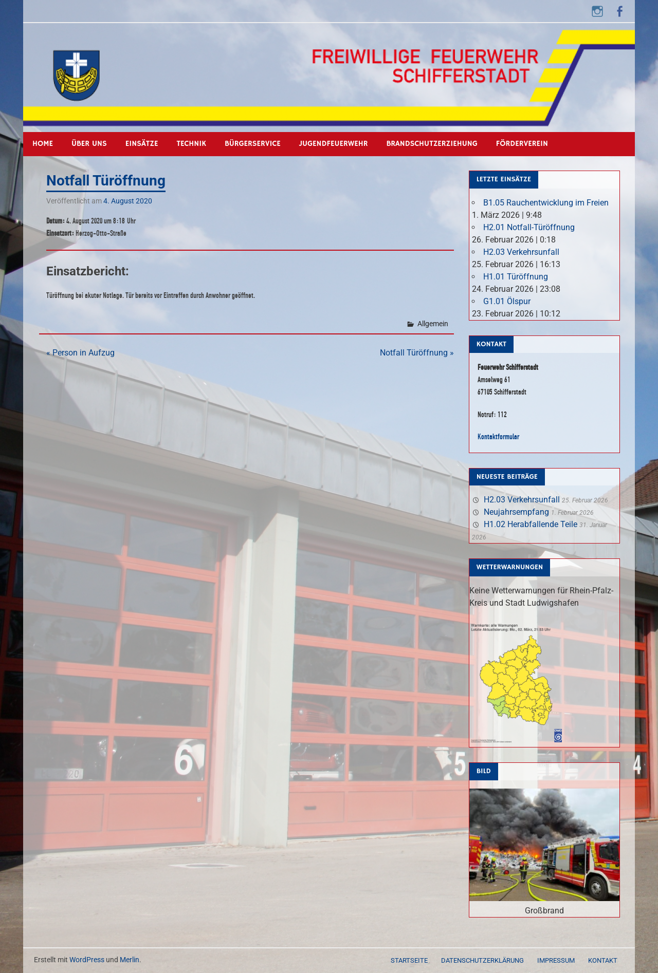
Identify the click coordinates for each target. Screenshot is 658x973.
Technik (191, 143)
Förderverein (522, 143)
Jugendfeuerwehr (333, 143)
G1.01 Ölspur (507, 301)
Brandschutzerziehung (431, 143)
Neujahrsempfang (516, 512)
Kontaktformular (498, 436)
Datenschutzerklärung (482, 960)
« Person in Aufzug (80, 353)
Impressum (556, 960)
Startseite (409, 960)
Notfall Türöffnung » (417, 353)
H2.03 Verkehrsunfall (521, 252)
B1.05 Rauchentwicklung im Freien (546, 203)
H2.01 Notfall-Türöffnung (529, 227)
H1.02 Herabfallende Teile (530, 524)
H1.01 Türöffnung (515, 277)
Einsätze (141, 143)
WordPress (86, 960)
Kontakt (602, 960)
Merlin (129, 960)
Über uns (89, 143)
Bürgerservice (253, 143)
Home (42, 143)
